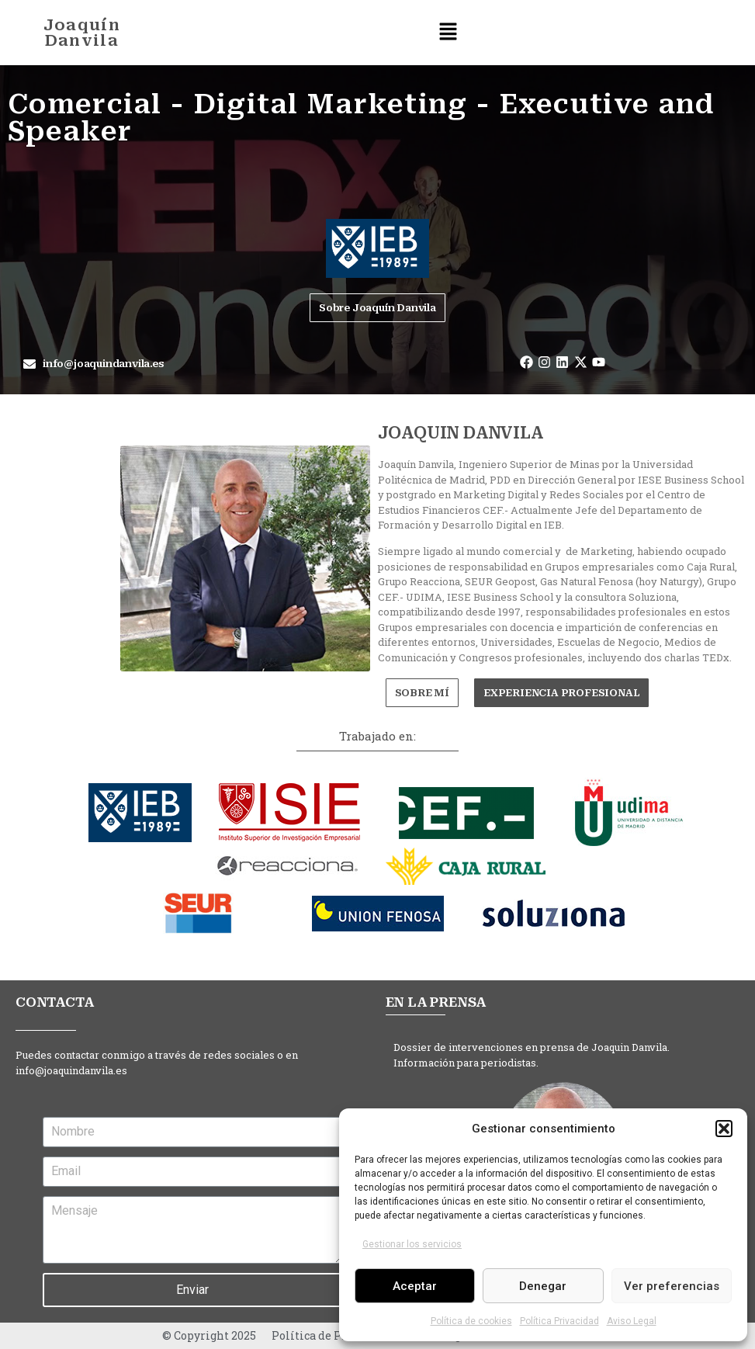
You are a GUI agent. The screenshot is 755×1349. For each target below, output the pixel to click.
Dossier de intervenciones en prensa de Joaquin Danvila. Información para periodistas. (531, 1055)
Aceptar (415, 1286)
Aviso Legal (631, 1321)
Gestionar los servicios (412, 1244)
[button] (724, 1128)
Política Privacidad (559, 1321)
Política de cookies (471, 1321)
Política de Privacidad (333, 1335)
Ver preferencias (671, 1286)
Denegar (542, 1286)
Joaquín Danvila (81, 33)
